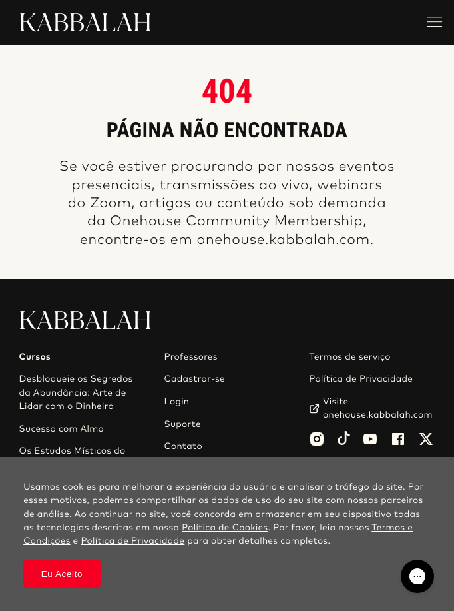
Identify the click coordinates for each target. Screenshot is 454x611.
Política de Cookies (225, 527)
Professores (190, 357)
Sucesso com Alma (62, 429)
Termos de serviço (349, 357)
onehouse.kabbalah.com (283, 240)
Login (176, 401)
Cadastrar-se (194, 379)
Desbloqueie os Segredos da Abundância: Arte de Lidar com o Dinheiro (76, 392)
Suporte (182, 424)
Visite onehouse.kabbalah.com (378, 408)
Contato (183, 446)
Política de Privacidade (361, 379)
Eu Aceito (62, 574)
